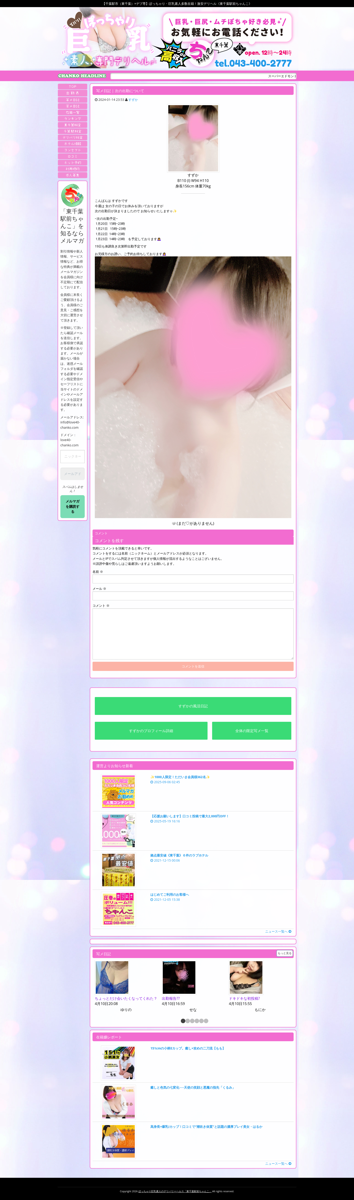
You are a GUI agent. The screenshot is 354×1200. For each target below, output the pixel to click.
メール (99, 588)
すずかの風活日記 (193, 705)
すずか (133, 99)
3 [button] (192, 1021)
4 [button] (196, 1021)
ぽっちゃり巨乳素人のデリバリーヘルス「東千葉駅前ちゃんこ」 (175, 1191)
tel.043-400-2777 (253, 63)
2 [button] (187, 1021)
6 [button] (205, 1021)
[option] (126, 986)
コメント (101, 605)
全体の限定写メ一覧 (251, 730)
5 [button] (201, 1021)
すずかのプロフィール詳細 (151, 730)
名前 (98, 571)
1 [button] (182, 1021)
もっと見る (285, 953)
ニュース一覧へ (278, 931)
